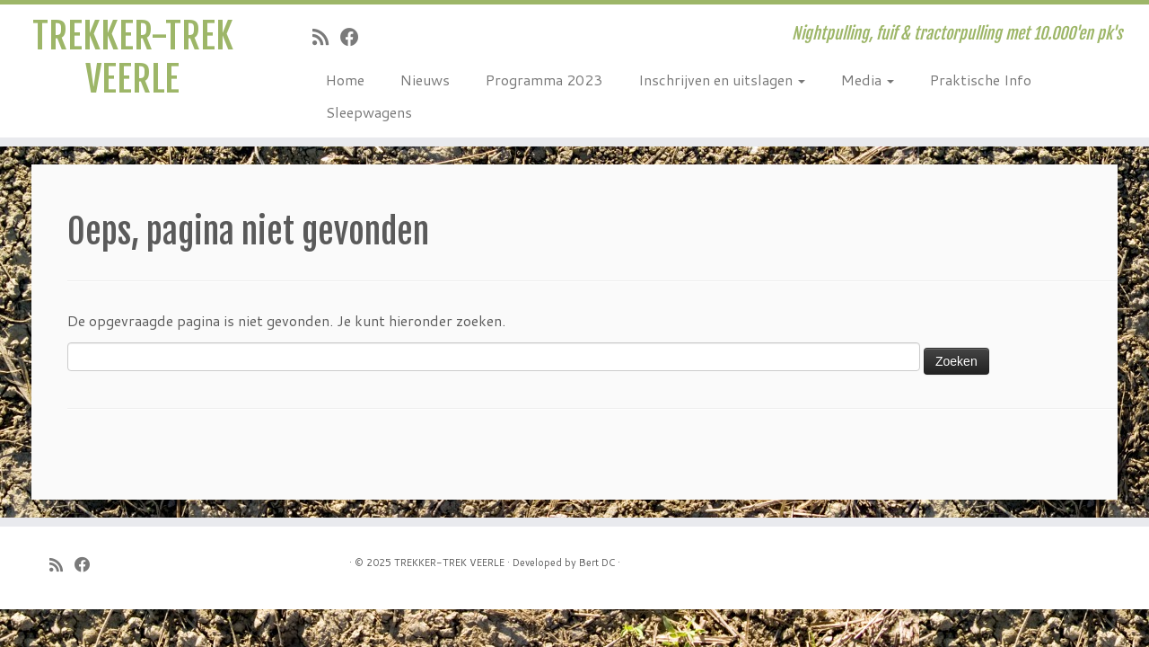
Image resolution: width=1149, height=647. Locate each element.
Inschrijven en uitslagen (721, 79)
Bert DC (597, 562)
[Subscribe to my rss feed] (326, 36)
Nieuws (425, 79)
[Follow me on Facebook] (355, 36)
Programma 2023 (544, 79)
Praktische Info (980, 79)
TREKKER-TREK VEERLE (132, 57)
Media (867, 79)
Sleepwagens (369, 112)
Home (345, 79)
